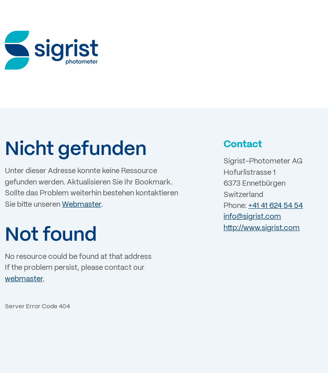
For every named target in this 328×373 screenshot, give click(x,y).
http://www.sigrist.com (262, 228)
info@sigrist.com (252, 216)
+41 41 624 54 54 (275, 206)
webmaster (24, 279)
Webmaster (81, 204)
